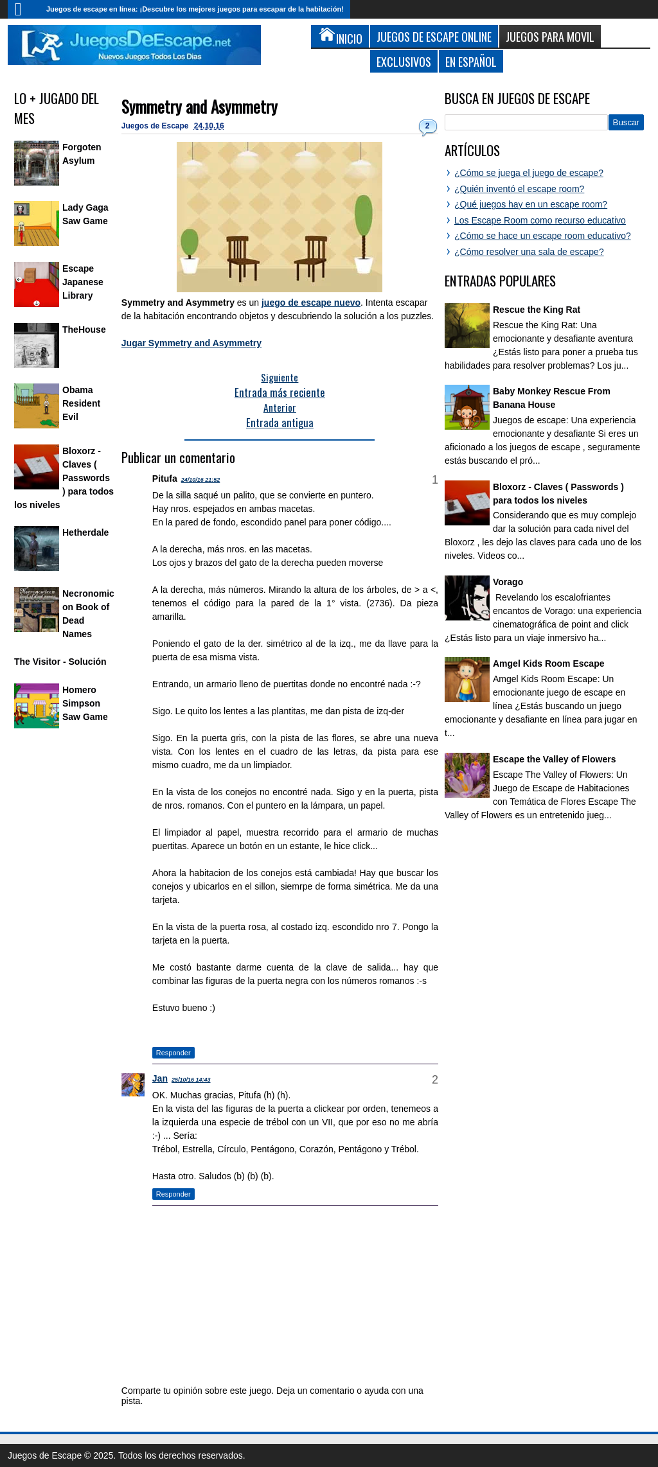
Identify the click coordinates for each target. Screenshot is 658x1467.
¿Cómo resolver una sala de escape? (529, 252)
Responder (173, 1053)
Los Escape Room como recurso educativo (540, 220)
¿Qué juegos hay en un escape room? (530, 204)
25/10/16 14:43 (191, 1079)
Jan (160, 1078)
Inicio (24, 9)
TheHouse (84, 329)
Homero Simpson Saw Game (85, 703)
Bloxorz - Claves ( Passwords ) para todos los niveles (64, 478)
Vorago (508, 582)
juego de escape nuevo (311, 302)
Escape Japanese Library (82, 282)
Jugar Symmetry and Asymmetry (191, 343)
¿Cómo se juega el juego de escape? (528, 173)
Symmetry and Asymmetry (199, 106)
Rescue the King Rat (536, 309)
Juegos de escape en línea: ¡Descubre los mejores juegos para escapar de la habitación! (195, 9)
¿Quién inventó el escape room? (519, 189)
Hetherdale (85, 532)
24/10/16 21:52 (200, 480)
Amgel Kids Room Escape (549, 663)
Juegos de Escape (156, 125)
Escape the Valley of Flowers (554, 759)
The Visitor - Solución (60, 661)
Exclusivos (404, 61)
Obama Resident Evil (81, 403)
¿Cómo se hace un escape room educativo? (542, 236)
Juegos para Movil (550, 36)
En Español (471, 61)
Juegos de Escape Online (434, 36)
